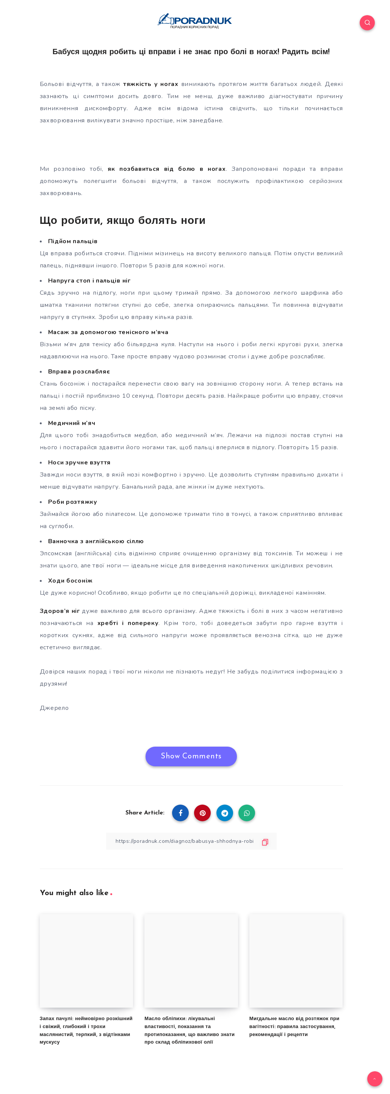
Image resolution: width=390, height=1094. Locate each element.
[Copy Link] (191, 841)
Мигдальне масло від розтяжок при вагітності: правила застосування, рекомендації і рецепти (294, 1026)
